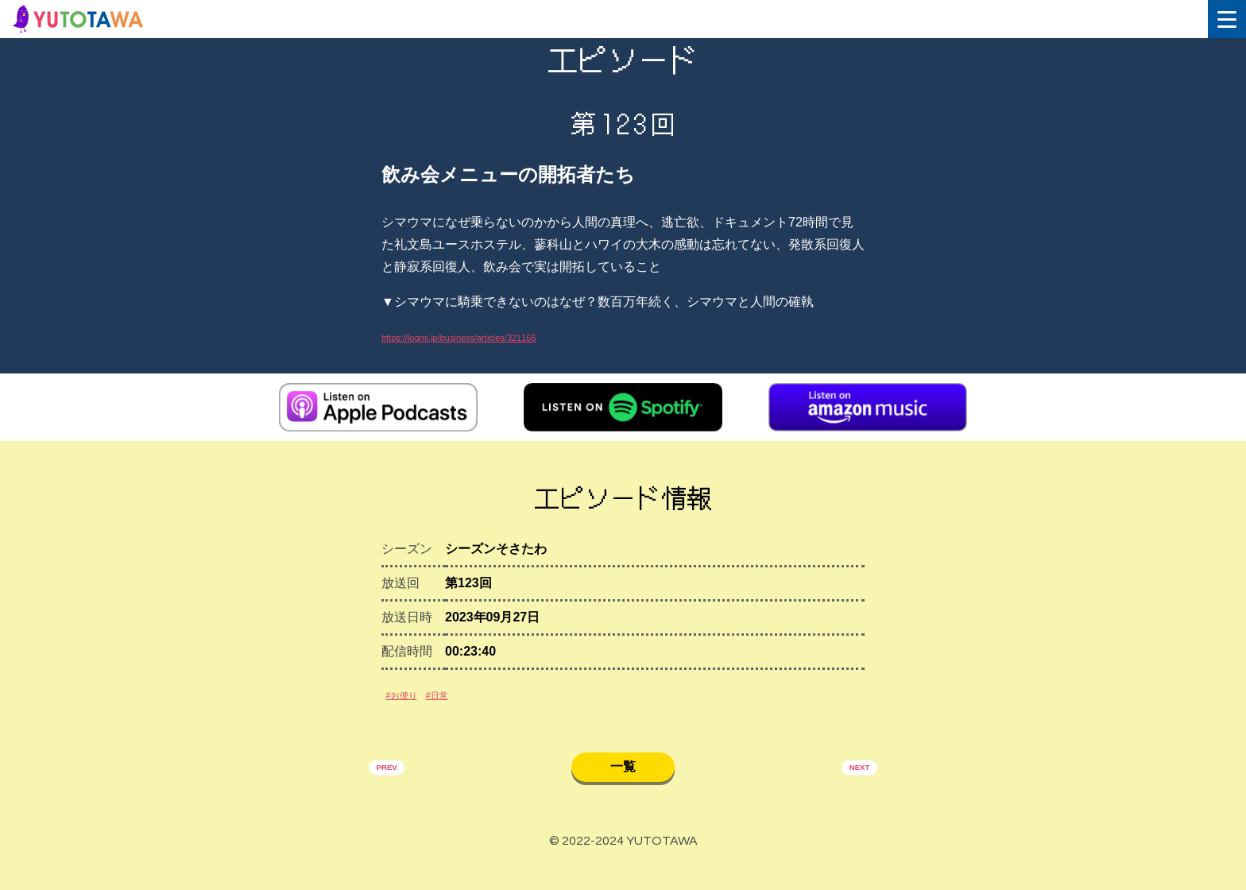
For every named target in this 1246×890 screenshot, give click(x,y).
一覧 (623, 786)
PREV (395, 789)
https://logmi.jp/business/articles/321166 (494, 336)
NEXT (851, 789)
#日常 (462, 707)
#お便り (410, 707)
